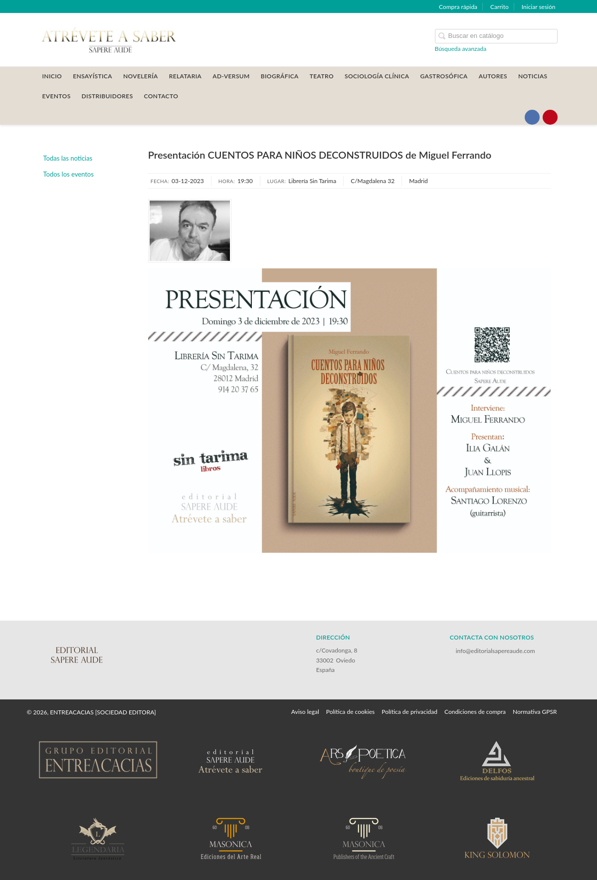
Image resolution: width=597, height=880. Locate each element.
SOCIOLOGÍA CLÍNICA (377, 76)
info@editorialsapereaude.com (495, 651)
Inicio (52, 76)
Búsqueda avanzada (461, 48)
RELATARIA (185, 76)
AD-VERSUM (231, 76)
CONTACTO (161, 96)
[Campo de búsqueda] (496, 36)
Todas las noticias (68, 158)
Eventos (56, 96)
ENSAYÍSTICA (92, 76)
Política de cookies (350, 711)
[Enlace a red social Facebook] (532, 117)
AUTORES (493, 76)
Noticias (533, 76)
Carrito (499, 6)
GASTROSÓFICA (443, 76)
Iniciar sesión (539, 6)
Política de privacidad (409, 711)
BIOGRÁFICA (280, 76)
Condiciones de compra (475, 711)
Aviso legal (305, 711)
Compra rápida (458, 6)
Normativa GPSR (535, 711)
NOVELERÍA (140, 76)
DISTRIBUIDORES (107, 96)
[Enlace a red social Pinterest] (550, 117)
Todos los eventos (68, 174)
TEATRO (322, 76)
